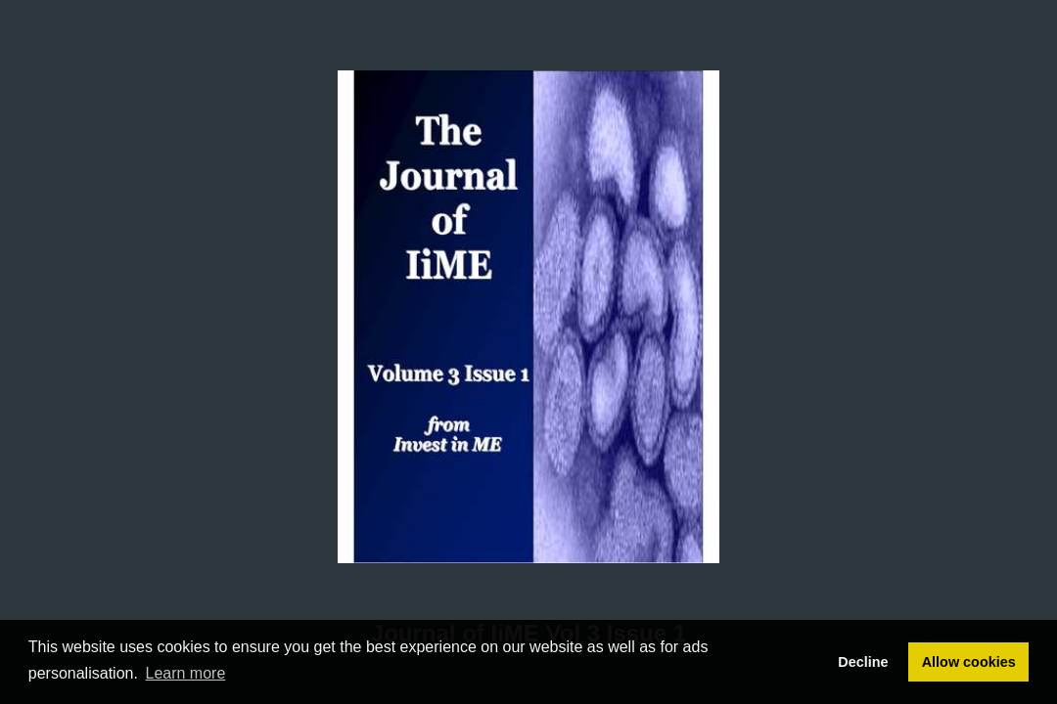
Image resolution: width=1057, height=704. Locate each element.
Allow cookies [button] (969, 662)
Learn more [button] (186, 673)
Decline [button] (863, 662)
